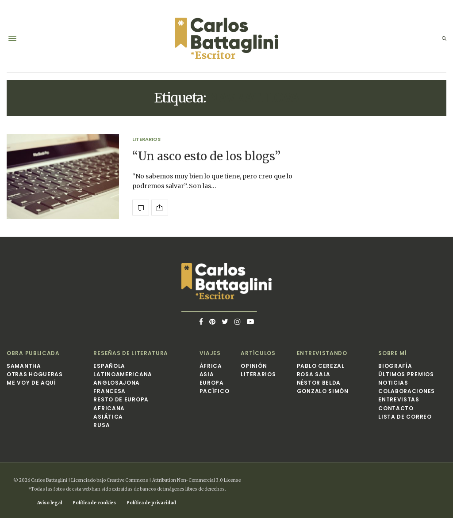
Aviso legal (49, 503)
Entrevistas (398, 399)
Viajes (210, 353)
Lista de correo (405, 416)
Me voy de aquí (31, 382)
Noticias (393, 382)
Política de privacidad (151, 503)
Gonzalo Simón (323, 391)
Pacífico (215, 391)
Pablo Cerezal (321, 366)
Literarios (146, 139)
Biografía (395, 366)
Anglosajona (116, 382)
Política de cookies (94, 503)
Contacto (396, 408)
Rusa (101, 425)
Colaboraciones (406, 391)
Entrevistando (322, 353)
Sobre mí (392, 353)
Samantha (24, 366)
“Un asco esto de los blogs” (206, 156)
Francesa (109, 391)
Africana (109, 408)
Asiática (108, 416)
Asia (207, 374)
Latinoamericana (122, 374)
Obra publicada (33, 353)
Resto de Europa (121, 399)
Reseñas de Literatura (130, 353)
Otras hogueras (35, 374)
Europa (212, 382)
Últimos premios (406, 374)
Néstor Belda (319, 382)
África (211, 366)
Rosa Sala (313, 374)
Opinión (254, 366)
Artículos (258, 353)
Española (109, 366)
